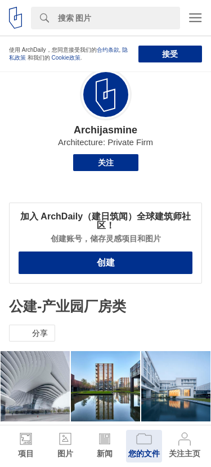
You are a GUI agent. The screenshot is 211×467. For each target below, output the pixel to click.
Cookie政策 (66, 58)
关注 (106, 162)
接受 (170, 54)
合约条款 (108, 50)
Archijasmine (105, 130)
